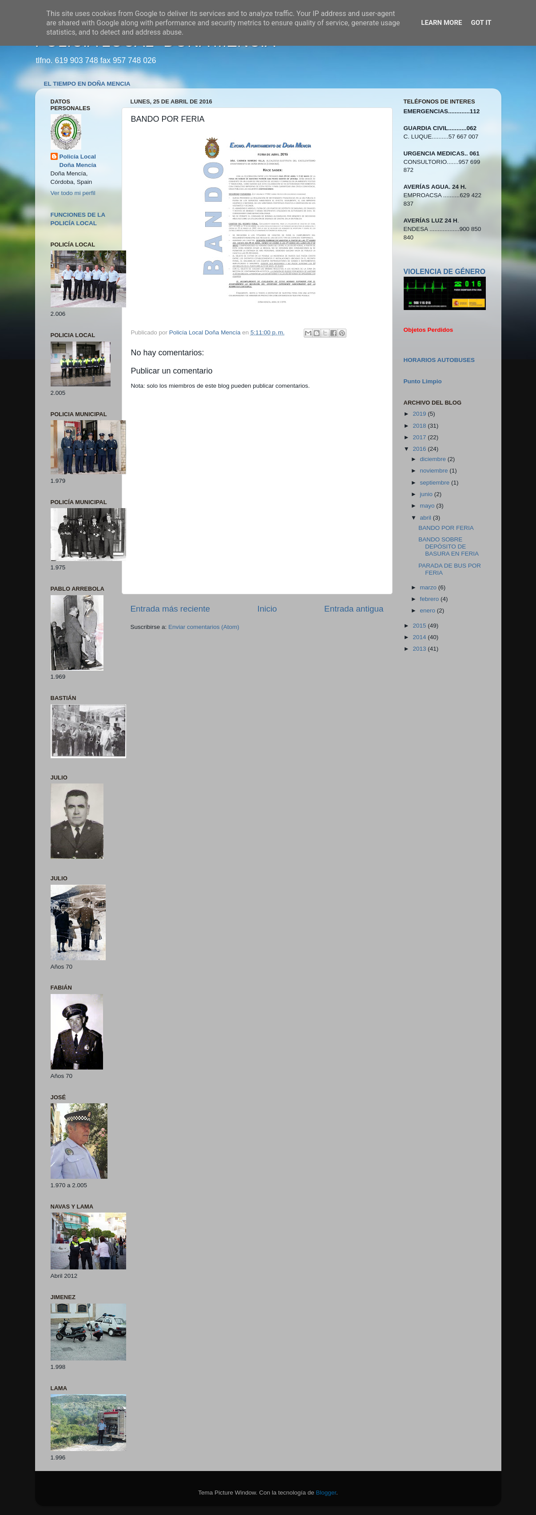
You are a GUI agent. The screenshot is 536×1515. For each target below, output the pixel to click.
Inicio (267, 608)
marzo (429, 587)
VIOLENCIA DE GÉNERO (444, 271)
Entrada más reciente (170, 608)
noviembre (435, 470)
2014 (420, 637)
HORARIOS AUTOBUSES (439, 360)
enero (428, 610)
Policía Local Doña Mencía (78, 160)
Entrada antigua (353, 608)
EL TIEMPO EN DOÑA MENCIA (87, 83)
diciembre (434, 459)
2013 (420, 648)
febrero (430, 599)
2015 (420, 625)
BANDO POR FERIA (446, 528)
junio (427, 494)
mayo (428, 505)
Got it (481, 23)
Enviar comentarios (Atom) (203, 627)
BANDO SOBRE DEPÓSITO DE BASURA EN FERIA (448, 546)
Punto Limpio (423, 381)
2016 (420, 448)
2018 (420, 425)
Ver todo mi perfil (73, 193)
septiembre (436, 482)
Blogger (326, 1492)
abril (426, 517)
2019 (420, 413)
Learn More (441, 23)
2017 (420, 437)
